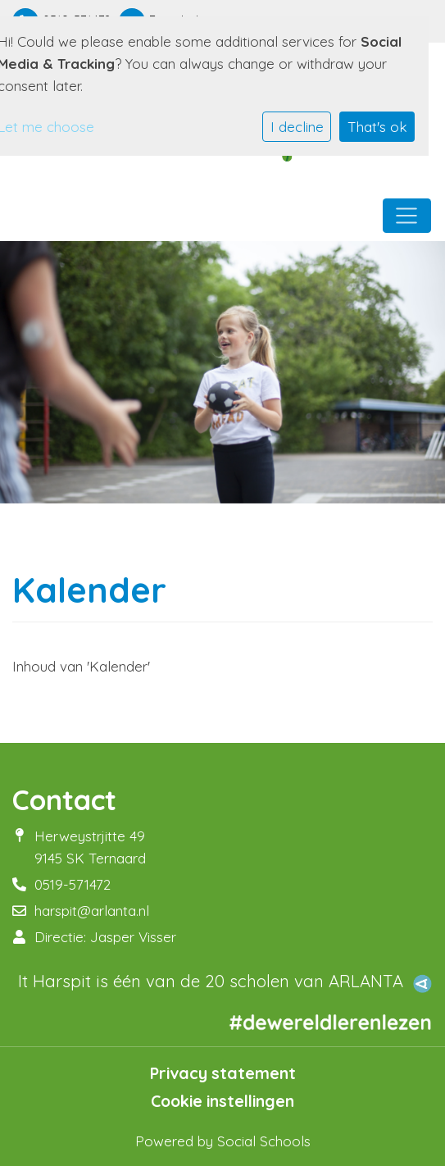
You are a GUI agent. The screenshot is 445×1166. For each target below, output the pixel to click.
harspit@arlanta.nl (91, 910)
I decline (297, 126)
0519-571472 (72, 884)
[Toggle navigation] (407, 215)
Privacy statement (223, 1073)
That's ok (377, 126)
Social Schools (264, 1141)
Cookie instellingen (222, 1101)
